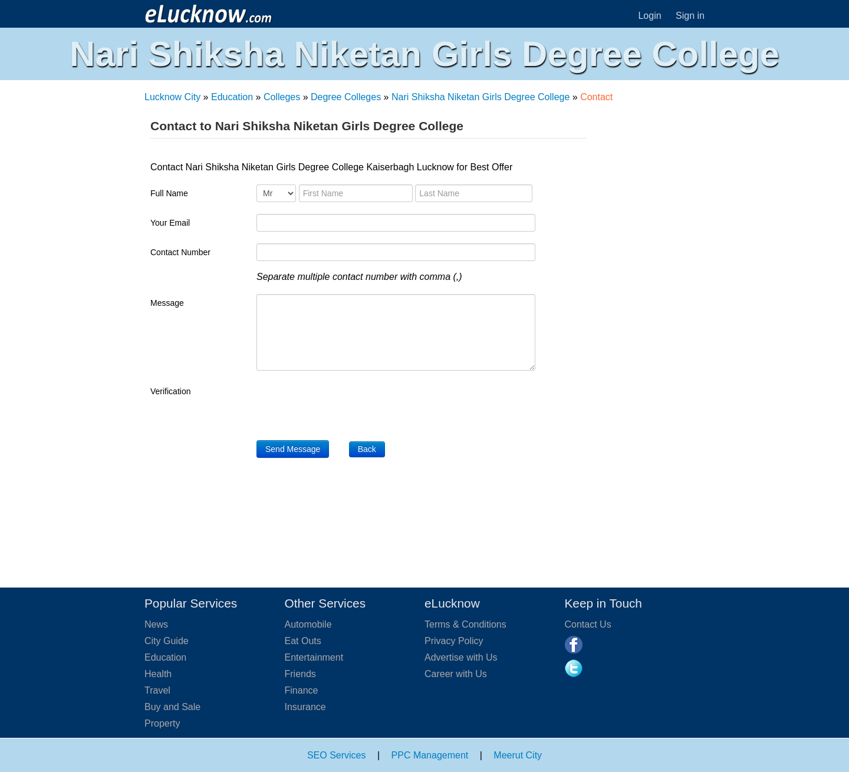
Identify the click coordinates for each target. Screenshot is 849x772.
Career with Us (455, 674)
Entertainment (314, 657)
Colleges (282, 97)
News (156, 624)
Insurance (305, 707)
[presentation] (346, 405)
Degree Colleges (346, 97)
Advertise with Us (461, 657)
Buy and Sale (172, 707)
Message (167, 303)
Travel (157, 690)
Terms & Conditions (465, 624)
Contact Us (588, 624)
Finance (301, 690)
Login (649, 16)
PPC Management (430, 755)
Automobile (308, 624)
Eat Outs (303, 641)
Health (158, 674)
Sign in (690, 16)
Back (367, 449)
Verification (170, 391)
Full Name (169, 193)
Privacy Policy (453, 641)
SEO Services (336, 755)
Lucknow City (172, 97)
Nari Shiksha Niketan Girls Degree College (480, 97)
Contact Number (180, 252)
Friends (300, 674)
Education (232, 97)
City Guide (166, 641)
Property (162, 723)
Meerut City (517, 755)
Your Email (170, 222)
